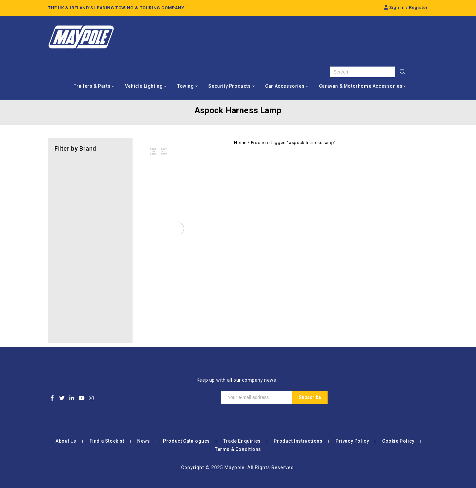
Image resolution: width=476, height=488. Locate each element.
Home (240, 142)
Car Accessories (284, 86)
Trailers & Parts (92, 86)
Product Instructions (298, 441)
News (143, 441)
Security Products (229, 86)
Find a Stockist (107, 441)
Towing (185, 86)
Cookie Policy (398, 441)
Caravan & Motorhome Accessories (361, 86)
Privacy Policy (352, 441)
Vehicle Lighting (144, 86)
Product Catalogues (186, 441)
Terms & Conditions (238, 449)
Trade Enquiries (242, 441)
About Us (66, 441)
